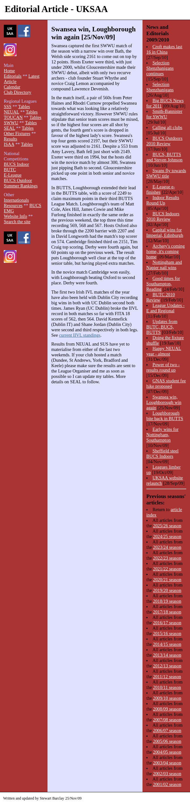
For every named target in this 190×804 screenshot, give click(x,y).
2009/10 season (167, 698)
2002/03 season (167, 773)
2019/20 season (167, 590)
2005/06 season (167, 741)
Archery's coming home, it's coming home (165, 251)
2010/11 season (167, 687)
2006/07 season (167, 730)
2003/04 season (167, 762)
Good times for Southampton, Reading (163, 284)
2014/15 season (167, 644)
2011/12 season (167, 676)
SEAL (9, 128)
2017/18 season (167, 611)
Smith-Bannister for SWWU (164, 114)
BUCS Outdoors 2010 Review (164, 141)
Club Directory (17, 92)
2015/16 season (167, 633)
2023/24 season (167, 547)
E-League (13, 175)
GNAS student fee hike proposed (166, 383)
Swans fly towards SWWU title (166, 173)
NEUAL (11, 111)
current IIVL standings (79, 335)
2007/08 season (167, 719)
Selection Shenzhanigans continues (160, 68)
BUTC (10, 169)
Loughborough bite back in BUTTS (164, 416)
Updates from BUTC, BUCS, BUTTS (161, 327)
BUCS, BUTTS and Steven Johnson (164, 157)
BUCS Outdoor (18, 180)
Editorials (13, 76)
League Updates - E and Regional (165, 308)
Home (9, 70)
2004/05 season (167, 752)
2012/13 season (167, 665)
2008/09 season (167, 708)
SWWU (11, 122)
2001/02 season (167, 784)
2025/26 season (167, 525)
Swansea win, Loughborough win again (163, 402)
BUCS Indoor (16, 164)
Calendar (12, 86)
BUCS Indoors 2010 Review (163, 216)
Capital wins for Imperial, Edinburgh (164, 232)
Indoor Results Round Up (162, 200)
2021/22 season (167, 568)
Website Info (15, 216)
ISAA (9, 144)
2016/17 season (167, 622)
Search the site (17, 221)
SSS (7, 106)
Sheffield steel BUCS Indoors (162, 453)
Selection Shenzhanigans (160, 87)
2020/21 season (167, 579)
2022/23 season (167, 558)
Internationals (16, 200)
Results (10, 138)
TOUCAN (13, 117)
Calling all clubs (167, 127)
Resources (13, 205)
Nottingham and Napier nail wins (164, 265)
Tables (24, 106)
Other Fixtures (17, 133)
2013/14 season (167, 655)
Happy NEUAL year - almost (163, 351)
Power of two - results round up (163, 367)
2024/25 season (167, 536)
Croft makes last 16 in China (164, 49)
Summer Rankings (21, 185)
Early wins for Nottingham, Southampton (162, 435)
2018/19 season (167, 601)
